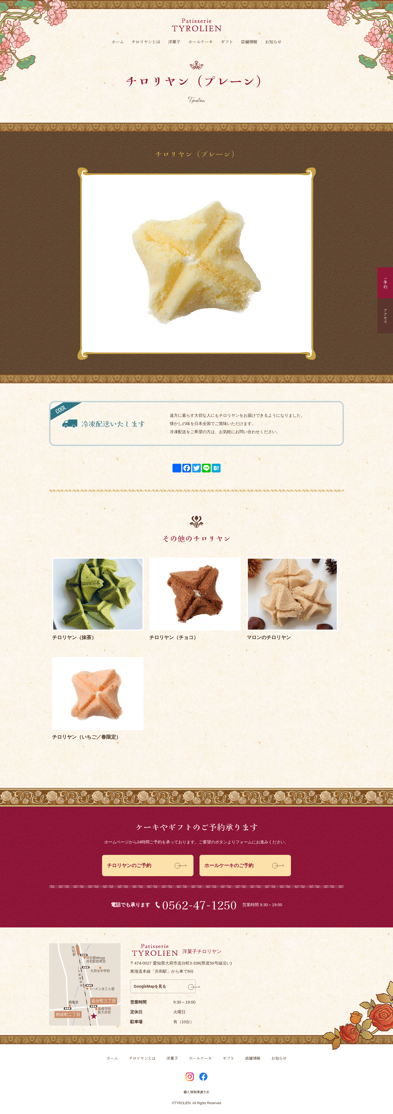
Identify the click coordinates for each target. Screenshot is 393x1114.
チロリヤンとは (146, 41)
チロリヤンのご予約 (129, 865)
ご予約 (385, 283)
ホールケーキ (200, 41)
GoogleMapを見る (150, 986)
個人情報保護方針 (196, 1091)
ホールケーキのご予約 (229, 865)
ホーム (118, 41)
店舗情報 (249, 41)
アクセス (385, 316)
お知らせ (273, 41)
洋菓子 (174, 41)
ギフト (227, 41)
